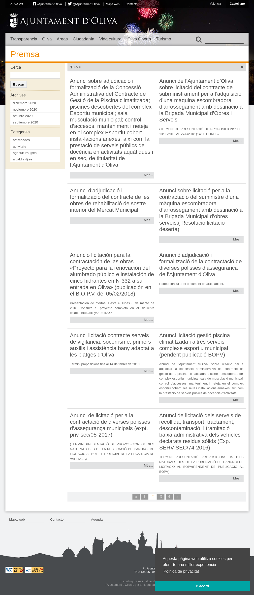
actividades (21, 140)
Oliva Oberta (139, 39)
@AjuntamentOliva (86, 4)
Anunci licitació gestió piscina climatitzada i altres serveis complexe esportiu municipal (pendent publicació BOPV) (194, 345)
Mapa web (113, 4)
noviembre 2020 (25, 109)
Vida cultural (110, 39)
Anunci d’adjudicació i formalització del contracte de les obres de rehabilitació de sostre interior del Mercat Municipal (109, 200)
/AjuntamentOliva (49, 4)
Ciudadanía (83, 39)
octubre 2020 (22, 116)
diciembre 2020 (24, 103)
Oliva (47, 39)
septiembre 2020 (25, 122)
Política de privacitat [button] (181, 571)
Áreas (62, 39)
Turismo (163, 39)
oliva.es (16, 4)
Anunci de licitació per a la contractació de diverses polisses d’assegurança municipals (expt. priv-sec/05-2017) (110, 425)
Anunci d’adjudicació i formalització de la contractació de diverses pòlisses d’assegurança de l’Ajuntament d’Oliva (200, 264)
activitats (19, 146)
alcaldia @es (22, 159)
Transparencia (23, 39)
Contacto (131, 4)
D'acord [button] (202, 586)
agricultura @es (24, 153)
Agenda (97, 519)
